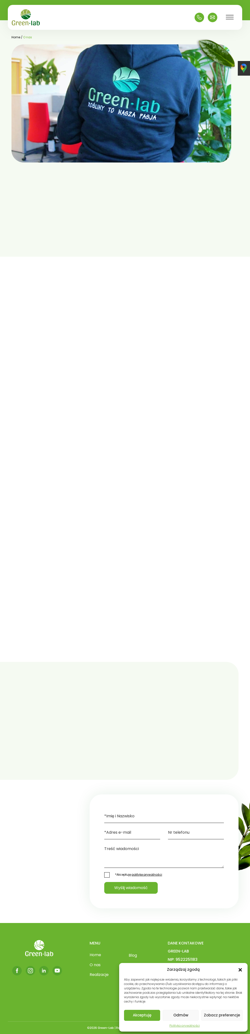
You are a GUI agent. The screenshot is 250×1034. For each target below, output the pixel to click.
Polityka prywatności (184, 1026)
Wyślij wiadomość (131, 888)
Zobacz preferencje (222, 1015)
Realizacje (99, 974)
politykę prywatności (147, 874)
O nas (95, 965)
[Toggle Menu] (230, 17)
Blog (133, 955)
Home (95, 955)
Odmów (180, 1015)
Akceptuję (142, 1015)
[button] (240, 969)
